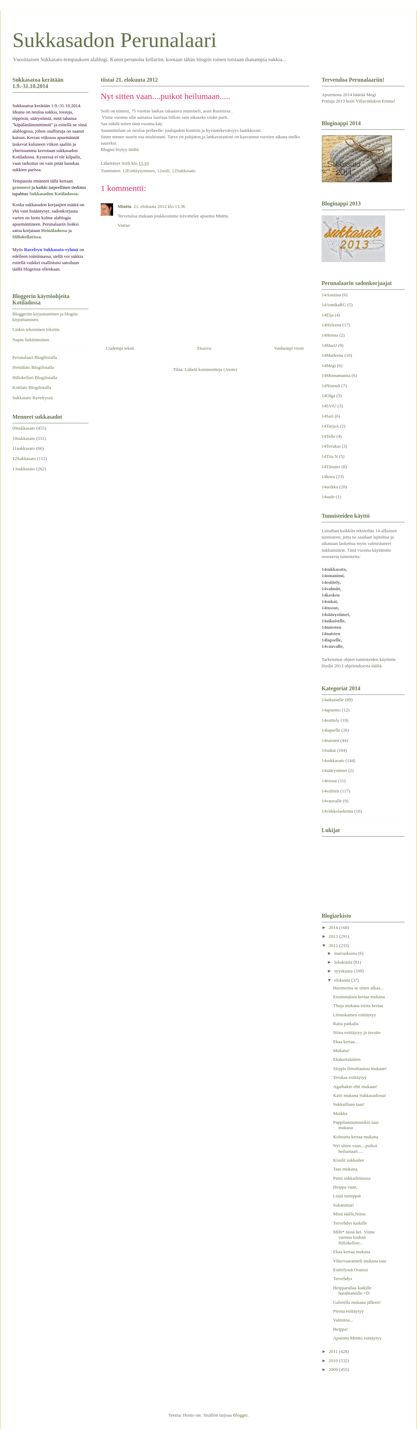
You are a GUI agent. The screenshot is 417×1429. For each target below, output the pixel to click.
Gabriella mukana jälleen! (357, 1302)
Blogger (240, 1415)
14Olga (328, 395)
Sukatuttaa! (343, 1205)
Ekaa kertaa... (345, 1041)
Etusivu (204, 348)
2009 (334, 1369)
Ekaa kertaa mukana (351, 1251)
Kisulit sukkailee (348, 1160)
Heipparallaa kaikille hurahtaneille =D (352, 1290)
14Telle (328, 436)
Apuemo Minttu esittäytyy (357, 1338)
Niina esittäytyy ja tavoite (356, 1032)
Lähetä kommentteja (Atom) (211, 369)
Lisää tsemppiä (346, 1195)
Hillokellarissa (26, 236)
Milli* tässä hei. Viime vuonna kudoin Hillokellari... (354, 1237)
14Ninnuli (331, 385)
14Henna (330, 335)
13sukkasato (23, 468)
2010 (334, 1360)
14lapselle (331, 730)
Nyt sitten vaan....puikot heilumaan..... (355, 1148)
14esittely (331, 720)
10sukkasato (23, 438)
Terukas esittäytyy (349, 1077)
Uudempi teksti (120, 348)
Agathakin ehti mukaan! (355, 1086)
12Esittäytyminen (138, 170)
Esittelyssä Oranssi (350, 1269)
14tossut (329, 780)
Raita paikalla (345, 1023)
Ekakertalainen (346, 1059)
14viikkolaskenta (337, 811)
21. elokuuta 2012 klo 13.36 (159, 206)
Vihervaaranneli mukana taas (359, 1261)
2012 (334, 945)
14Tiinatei (331, 466)
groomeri (21, 187)
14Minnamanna (336, 375)
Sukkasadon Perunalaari (114, 40)
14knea (328, 476)
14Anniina (331, 294)
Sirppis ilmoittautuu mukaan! (360, 1068)
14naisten (330, 740)
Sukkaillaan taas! (348, 1104)
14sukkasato (333, 760)
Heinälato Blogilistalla (33, 367)
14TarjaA (330, 426)
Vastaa (124, 225)
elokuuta (342, 980)
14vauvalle (332, 800)
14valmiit (330, 791)
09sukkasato (23, 428)
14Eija (328, 315)
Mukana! (341, 1050)
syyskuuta (344, 971)
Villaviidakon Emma (375, 101)
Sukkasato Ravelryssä (32, 397)
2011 (334, 1351)
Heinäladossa (54, 230)
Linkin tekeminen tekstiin (36, 329)
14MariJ (329, 345)
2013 (334, 936)
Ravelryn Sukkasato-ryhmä (51, 249)
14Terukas (331, 446)
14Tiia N (330, 456)
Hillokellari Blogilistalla (34, 377)
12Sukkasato (183, 170)
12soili (163, 170)
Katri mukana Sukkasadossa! (359, 1095)
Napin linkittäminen (30, 339)
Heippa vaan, (345, 1187)
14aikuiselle (333, 699)
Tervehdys (342, 1278)
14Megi (329, 365)
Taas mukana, (345, 1169)
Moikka (340, 1113)
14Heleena (331, 324)
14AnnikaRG (334, 304)
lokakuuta (344, 962)
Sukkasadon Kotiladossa (53, 193)
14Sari (328, 416)
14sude (328, 496)
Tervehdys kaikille (350, 1223)
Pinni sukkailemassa (351, 1178)
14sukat (329, 750)
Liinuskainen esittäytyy (354, 1014)
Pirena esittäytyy (348, 1311)
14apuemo (331, 710)
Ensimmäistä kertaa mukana (359, 996)
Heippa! (340, 1329)
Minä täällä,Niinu (349, 1213)
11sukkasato (23, 448)
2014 (334, 927)
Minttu (124, 206)
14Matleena (332, 355)
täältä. (134, 149)
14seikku (330, 486)
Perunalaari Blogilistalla (34, 357)
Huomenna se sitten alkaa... (358, 988)
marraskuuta (346, 953)
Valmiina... (343, 1320)
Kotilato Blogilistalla (31, 387)
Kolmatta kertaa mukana (355, 1136)
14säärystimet (334, 770)
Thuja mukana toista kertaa (358, 1005)
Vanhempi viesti (289, 348)
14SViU (329, 405)
